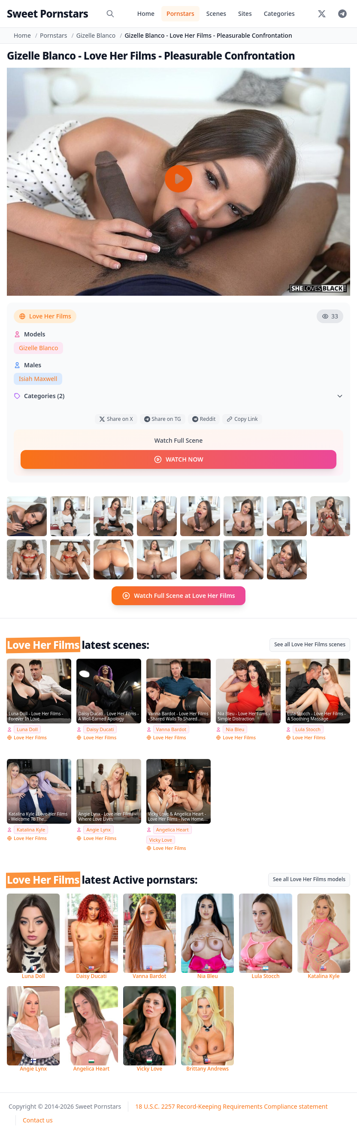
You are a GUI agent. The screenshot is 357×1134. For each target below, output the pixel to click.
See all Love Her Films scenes (309, 644)
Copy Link (242, 419)
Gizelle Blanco (95, 35)
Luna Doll (27, 729)
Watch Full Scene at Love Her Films (178, 595)
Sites (245, 13)
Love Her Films (45, 316)
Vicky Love (160, 839)
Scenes (216, 13)
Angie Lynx (98, 829)
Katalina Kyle (31, 829)
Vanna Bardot (171, 729)
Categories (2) (178, 396)
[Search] (110, 13)
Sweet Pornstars (47, 13)
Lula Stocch (308, 729)
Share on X (116, 419)
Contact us (38, 1120)
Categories (279, 13)
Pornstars (180, 13)
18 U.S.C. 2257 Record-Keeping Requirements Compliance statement (231, 1106)
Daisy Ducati (100, 729)
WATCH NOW (178, 459)
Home (145, 13)
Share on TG (162, 419)
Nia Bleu (235, 729)
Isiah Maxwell (38, 379)
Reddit (203, 419)
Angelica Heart (172, 829)
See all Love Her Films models (309, 879)
